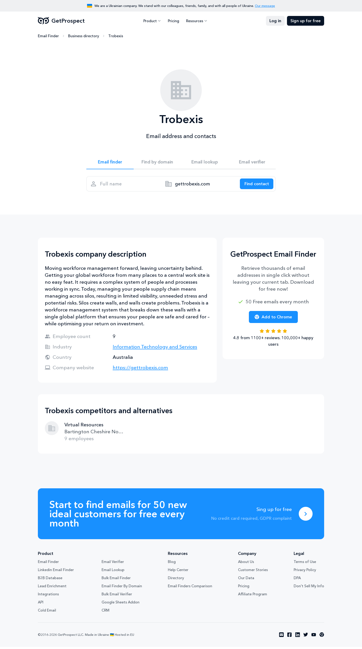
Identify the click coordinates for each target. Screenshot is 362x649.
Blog (172, 564)
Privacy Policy (305, 572)
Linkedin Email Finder (56, 572)
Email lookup (204, 162)
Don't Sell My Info (309, 588)
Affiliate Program (252, 596)
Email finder (110, 162)
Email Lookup (113, 572)
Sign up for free (305, 20)
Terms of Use (305, 564)
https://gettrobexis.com (140, 369)
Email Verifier (113, 564)
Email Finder (48, 36)
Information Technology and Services (155, 349)
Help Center (178, 572)
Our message (265, 6)
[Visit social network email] (281, 637)
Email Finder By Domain (122, 588)
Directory (176, 580)
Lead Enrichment (52, 588)
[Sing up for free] (306, 516)
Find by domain (157, 162)
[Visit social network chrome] (322, 637)
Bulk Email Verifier (117, 596)
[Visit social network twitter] (305, 637)
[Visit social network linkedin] (297, 637)
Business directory (83, 36)
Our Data (246, 580)
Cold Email (47, 612)
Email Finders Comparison (190, 588)
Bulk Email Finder (116, 580)
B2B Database (50, 580)
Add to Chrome (273, 319)
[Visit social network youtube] (313, 637)
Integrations (48, 596)
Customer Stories (253, 572)
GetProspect (61, 21)
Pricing (173, 20)
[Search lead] (255, 185)
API (40, 604)
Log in (275, 20)
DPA (297, 580)
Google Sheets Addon (120, 604)
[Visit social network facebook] (289, 637)
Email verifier (252, 162)
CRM (105, 612)
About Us (246, 564)
